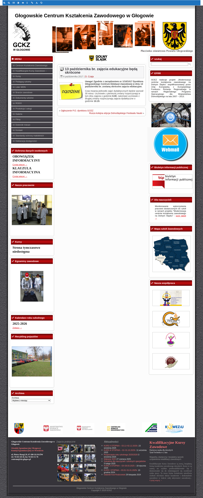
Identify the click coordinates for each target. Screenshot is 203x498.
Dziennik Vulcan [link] (23, 125)
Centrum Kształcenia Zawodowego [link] (31, 65)
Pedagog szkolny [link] (23, 81)
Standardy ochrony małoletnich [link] (30, 135)
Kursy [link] (18, 76)
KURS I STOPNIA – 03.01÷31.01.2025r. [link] (121, 470)
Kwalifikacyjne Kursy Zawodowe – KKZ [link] (31, 72)
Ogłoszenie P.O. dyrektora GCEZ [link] (77, 110)
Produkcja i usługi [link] (24, 108)
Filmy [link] (18, 119)
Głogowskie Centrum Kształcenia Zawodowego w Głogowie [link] (84, 15)
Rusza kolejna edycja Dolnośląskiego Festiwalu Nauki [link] (115, 113)
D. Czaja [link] (89, 76)
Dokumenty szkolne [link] (24, 98)
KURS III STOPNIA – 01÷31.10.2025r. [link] (120, 450)
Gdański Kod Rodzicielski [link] (114, 475)
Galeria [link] (19, 114)
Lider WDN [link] (21, 87)
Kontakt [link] (19, 130)
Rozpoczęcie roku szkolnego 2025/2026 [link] (121, 455)
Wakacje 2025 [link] (110, 459)
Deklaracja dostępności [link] (26, 141)
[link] (5, 3)
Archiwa (15, 398)
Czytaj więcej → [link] (20, 164)
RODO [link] (19, 103)
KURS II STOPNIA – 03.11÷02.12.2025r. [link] (121, 446)
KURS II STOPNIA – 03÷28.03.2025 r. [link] (120, 466)
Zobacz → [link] (17, 328)
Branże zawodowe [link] (24, 92)
